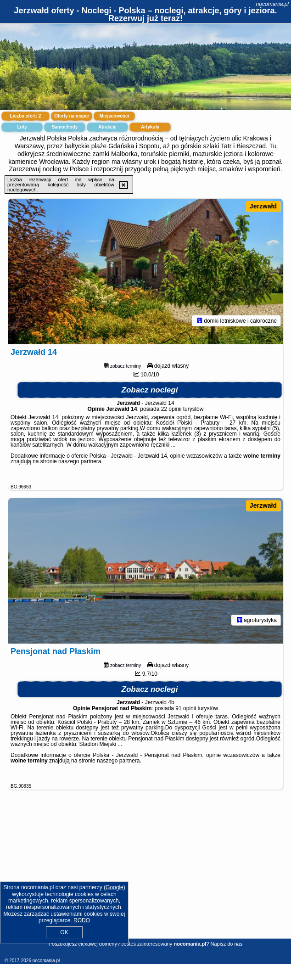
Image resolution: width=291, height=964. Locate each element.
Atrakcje (107, 126)
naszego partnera (79, 461)
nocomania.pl (272, 4)
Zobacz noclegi (150, 390)
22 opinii (171, 409)
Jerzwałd (263, 206)
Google (114, 887)
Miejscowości (114, 115)
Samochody (65, 126)
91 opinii (185, 708)
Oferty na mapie (71, 115)
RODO (81, 920)
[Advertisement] (145, 875)
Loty (22, 126)
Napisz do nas (227, 944)
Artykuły (150, 126)
